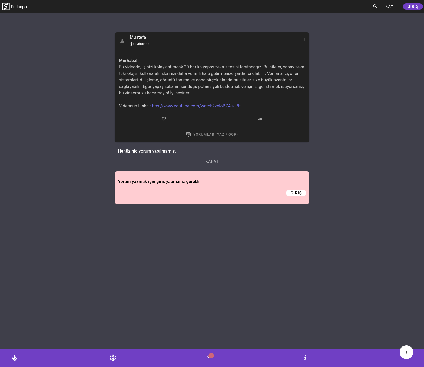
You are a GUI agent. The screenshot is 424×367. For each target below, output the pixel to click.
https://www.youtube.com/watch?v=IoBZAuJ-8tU (196, 106)
